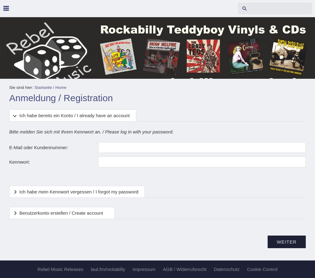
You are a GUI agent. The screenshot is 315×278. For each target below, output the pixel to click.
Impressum (144, 269)
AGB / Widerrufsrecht (184, 269)
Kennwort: (19, 162)
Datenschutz (226, 269)
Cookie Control (262, 269)
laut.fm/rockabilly (108, 269)
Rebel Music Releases (60, 269)
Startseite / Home (50, 87)
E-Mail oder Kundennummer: (38, 147)
